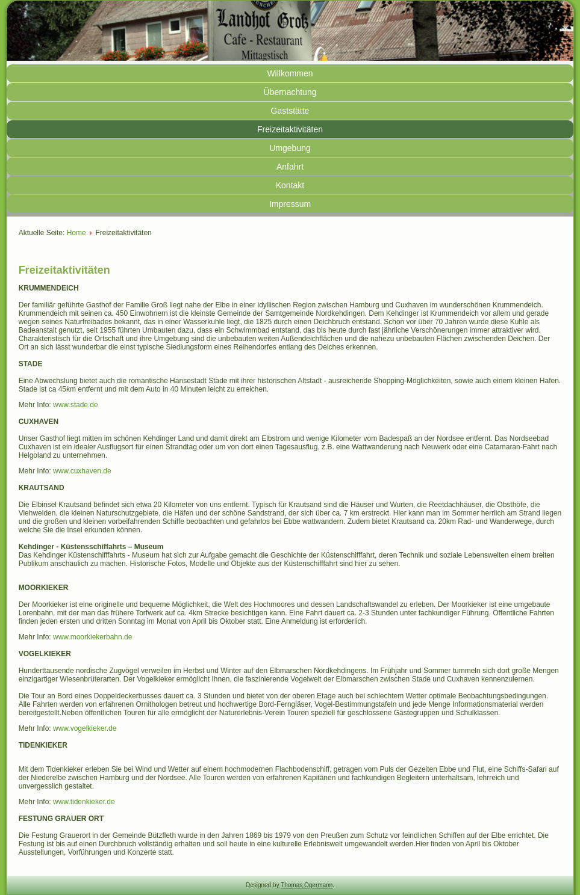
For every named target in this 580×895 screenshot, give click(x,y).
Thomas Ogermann (306, 885)
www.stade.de (75, 405)
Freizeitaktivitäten (290, 129)
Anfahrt (290, 166)
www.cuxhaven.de (82, 471)
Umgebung (290, 148)
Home (76, 233)
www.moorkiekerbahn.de (92, 637)
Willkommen (290, 73)
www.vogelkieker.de (84, 728)
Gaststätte (290, 110)
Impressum (290, 204)
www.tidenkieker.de (84, 802)
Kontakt (290, 185)
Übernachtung (290, 92)
